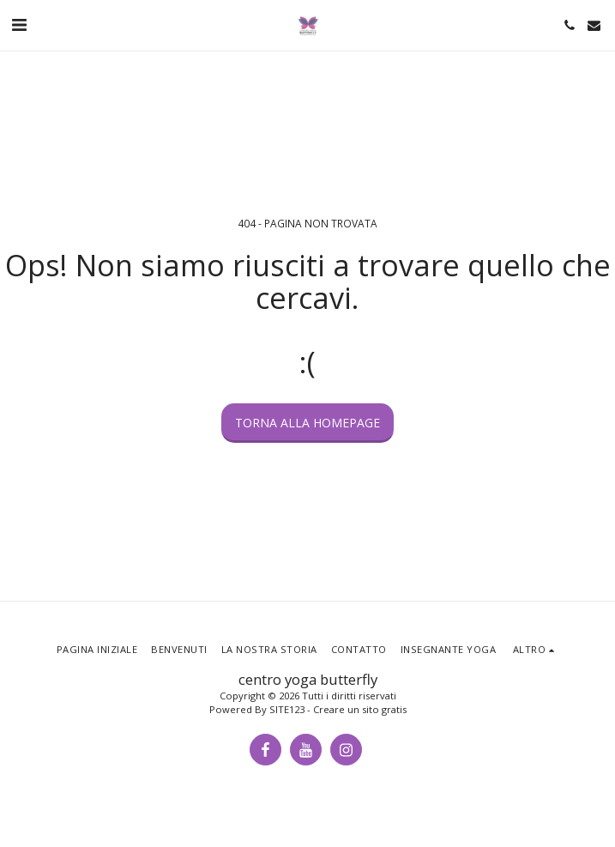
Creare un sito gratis (360, 709)
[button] (18, 24)
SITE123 (286, 709)
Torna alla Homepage (307, 422)
